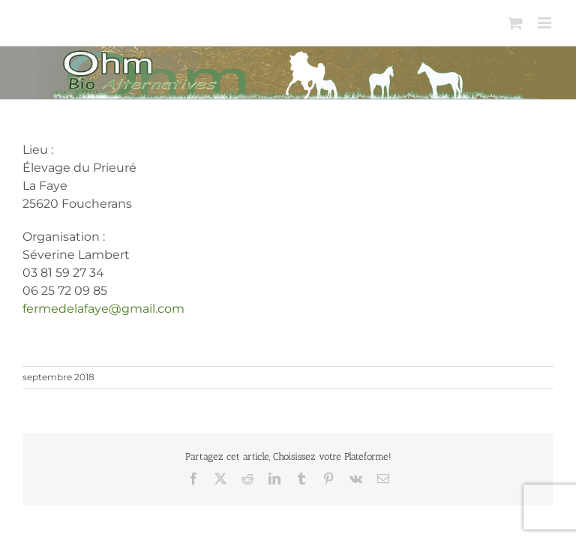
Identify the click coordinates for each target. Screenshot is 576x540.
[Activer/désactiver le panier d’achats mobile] (515, 23)
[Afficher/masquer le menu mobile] (546, 23)
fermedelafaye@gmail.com (103, 309)
